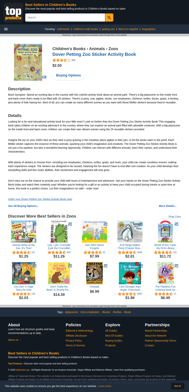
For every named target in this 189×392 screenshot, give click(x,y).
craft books (63, 29)
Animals (97, 48)
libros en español (128, 29)
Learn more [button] (104, 386)
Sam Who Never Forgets (94, 247)
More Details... (167, 205)
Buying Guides (113, 340)
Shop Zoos (174, 216)
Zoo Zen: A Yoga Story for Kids (23, 288)
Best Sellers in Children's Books (50, 5)
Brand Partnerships (156, 330)
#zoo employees (90, 312)
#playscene (71, 312)
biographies (148, 29)
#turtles (117, 312)
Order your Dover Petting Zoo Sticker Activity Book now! (40, 199)
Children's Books (69, 48)
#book (127, 312)
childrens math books (86, 29)
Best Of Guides (114, 335)
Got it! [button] (177, 386)
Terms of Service (75, 345)
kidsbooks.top (22, 370)
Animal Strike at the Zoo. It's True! (23, 247)
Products (110, 345)
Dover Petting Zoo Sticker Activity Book (94, 54)
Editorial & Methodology (79, 330)
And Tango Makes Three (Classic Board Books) (130, 247)
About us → (15, 339)
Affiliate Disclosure (76, 335)
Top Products (15, 363)
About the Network (155, 335)
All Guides (111, 330)
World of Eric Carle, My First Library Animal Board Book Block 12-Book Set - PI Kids (165, 247)
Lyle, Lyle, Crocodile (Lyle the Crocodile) (59, 247)
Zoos (113, 48)
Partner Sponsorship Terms (160, 340)
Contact (149, 345)
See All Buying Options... (23, 205)
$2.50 (57, 65)
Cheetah (94, 286)
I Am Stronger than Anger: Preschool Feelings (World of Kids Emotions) (130, 288)
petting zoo (108, 29)
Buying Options (68, 75)
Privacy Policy (74, 340)
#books (106, 312)
